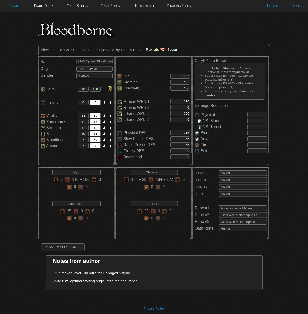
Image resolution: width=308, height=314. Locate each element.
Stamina (130, 82)
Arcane (49, 146)
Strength (51, 128)
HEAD (200, 173)
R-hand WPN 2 (136, 107)
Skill (47, 134)
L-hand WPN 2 (136, 119)
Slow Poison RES (138, 139)
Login (272, 6)
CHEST (200, 180)
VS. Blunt (208, 121)
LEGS (199, 194)
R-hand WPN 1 (136, 101)
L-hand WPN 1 (136, 113)
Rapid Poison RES (139, 145)
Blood (206, 133)
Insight (49, 102)
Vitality (49, 116)
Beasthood (132, 157)
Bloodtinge (53, 140)
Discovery (131, 88)
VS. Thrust (209, 127)
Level (48, 89)
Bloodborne (145, 6)
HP (126, 76)
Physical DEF (135, 133)
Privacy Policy (153, 308)
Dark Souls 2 (78, 6)
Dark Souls (43, 6)
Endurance (53, 122)
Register (296, 6)
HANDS (201, 187)
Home (13, 6)
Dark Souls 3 (111, 6)
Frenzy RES (133, 151)
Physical (208, 115)
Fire (204, 145)
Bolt (204, 151)
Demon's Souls (179, 6)
